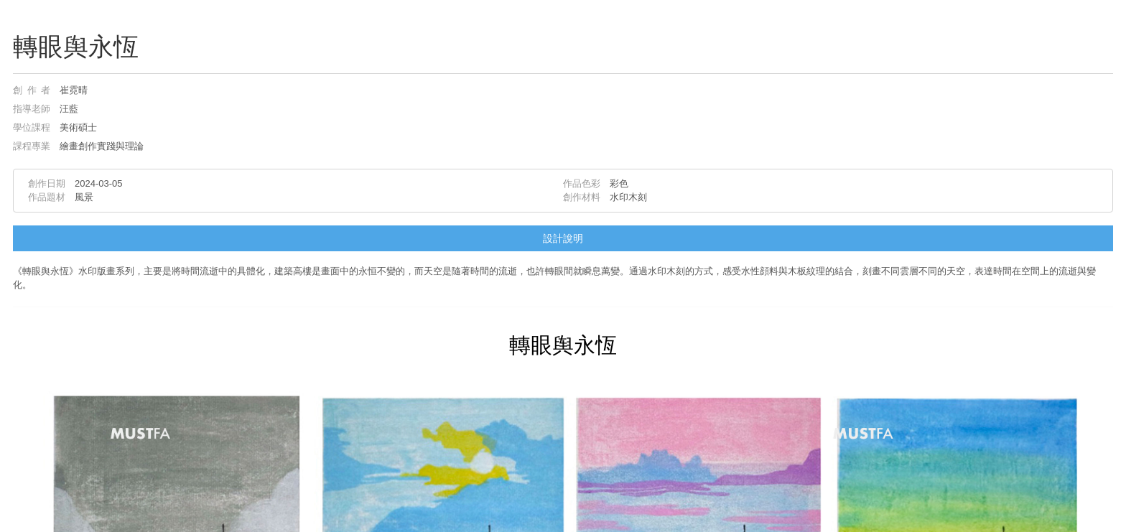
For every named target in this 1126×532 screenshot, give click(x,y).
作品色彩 (581, 183)
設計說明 (563, 238)
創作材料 (581, 197)
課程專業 (31, 146)
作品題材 (46, 197)
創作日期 (46, 183)
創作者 (31, 90)
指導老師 (31, 108)
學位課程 (31, 127)
